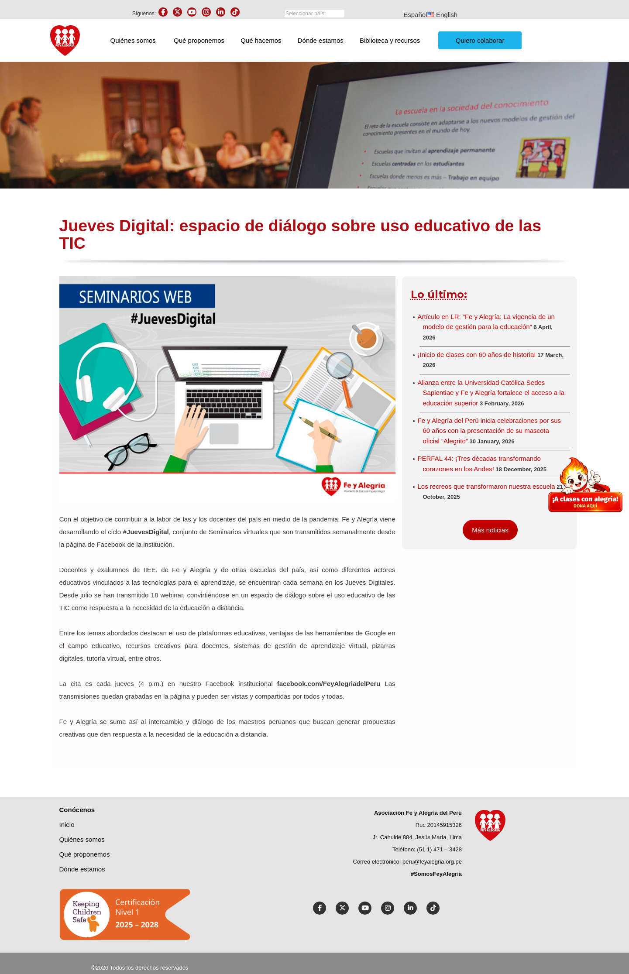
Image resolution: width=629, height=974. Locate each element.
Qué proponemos (199, 40)
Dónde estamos (321, 40)
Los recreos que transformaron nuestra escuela (486, 486)
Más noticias (490, 530)
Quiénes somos (133, 40)
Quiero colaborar (480, 40)
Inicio (67, 824)
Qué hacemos (261, 40)
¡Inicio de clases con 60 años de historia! (477, 354)
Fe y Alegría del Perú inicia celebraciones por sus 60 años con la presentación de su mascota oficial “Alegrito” (489, 431)
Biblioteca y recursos (390, 40)
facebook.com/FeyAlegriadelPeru (329, 683)
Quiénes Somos (82, 839)
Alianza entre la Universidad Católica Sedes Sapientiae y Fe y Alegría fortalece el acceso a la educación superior (491, 393)
